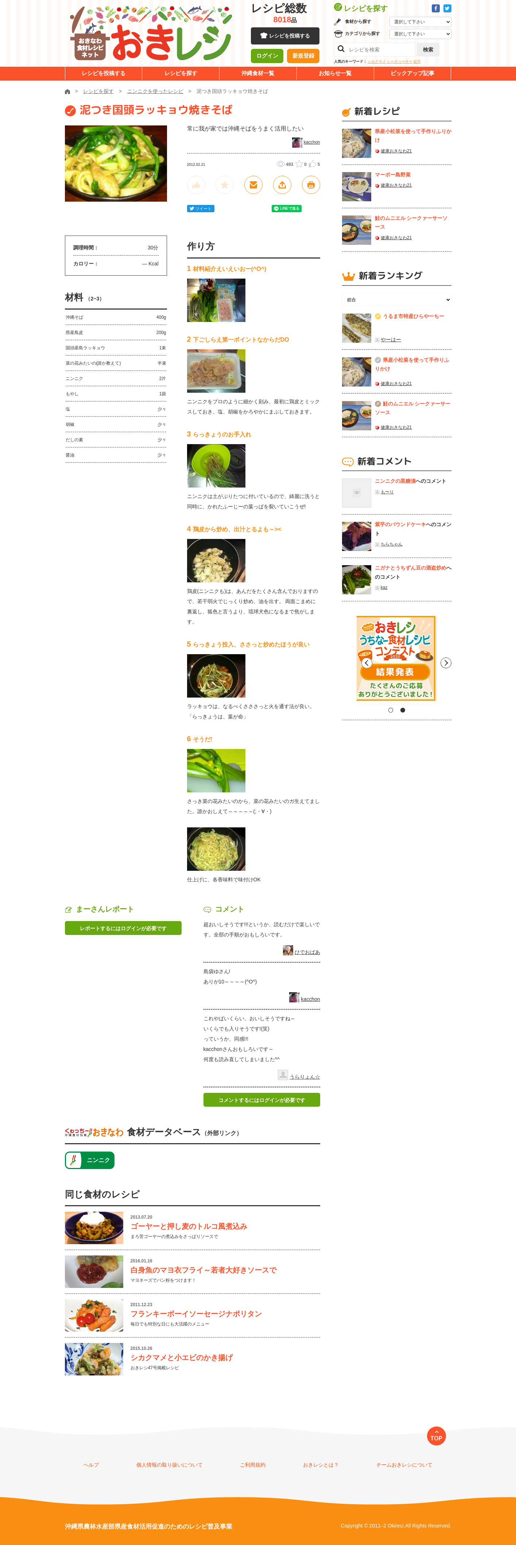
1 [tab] (390, 710)
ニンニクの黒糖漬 (395, 481)
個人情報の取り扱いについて (169, 1465)
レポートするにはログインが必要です (123, 928)
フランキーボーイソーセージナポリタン (196, 1314)
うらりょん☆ (305, 1077)
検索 (428, 50)
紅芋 (417, 61)
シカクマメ (377, 61)
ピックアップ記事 (412, 73)
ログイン (267, 56)
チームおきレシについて (404, 1465)
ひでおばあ (307, 952)
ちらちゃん (392, 544)
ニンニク (98, 1160)
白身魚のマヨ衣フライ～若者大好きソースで (203, 1270)
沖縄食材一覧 (257, 73)
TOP (436, 1438)
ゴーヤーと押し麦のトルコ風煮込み (189, 1226)
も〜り (387, 491)
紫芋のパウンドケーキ (400, 524)
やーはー (391, 339)
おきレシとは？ (321, 1465)
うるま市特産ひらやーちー (413, 316)
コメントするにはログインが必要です (261, 1100)
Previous (347, 661)
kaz (384, 587)
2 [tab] (402, 710)
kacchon (312, 142)
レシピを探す (180, 73)
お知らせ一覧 (335, 73)
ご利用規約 (252, 1465)
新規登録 (303, 56)
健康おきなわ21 (396, 151)
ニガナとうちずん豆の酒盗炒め (410, 568)
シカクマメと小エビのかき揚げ (182, 1358)
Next (446, 661)
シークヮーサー (399, 61)
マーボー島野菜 (393, 175)
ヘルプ (91, 1465)
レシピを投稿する (289, 36)
